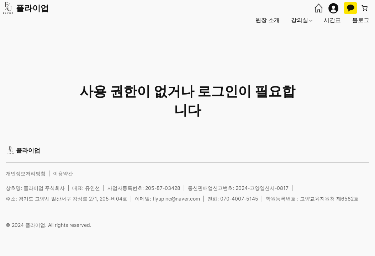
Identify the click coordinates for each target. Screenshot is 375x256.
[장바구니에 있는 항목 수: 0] (364, 8)
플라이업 (32, 8)
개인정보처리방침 (26, 173)
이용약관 (63, 173)
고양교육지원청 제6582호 (329, 199)
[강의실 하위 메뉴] (310, 20)
